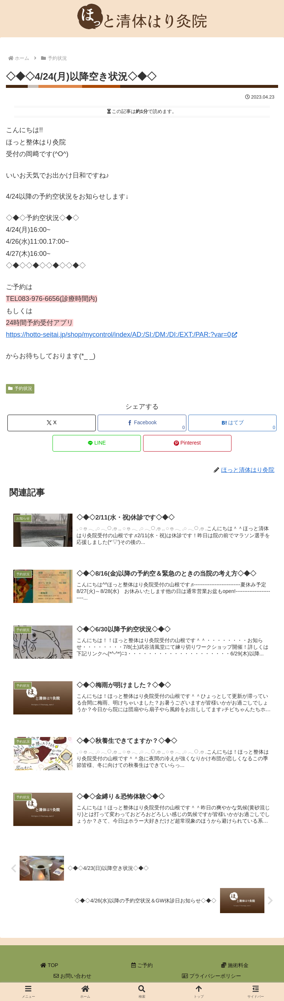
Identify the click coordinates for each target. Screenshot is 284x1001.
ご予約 (142, 966)
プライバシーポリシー (211, 977)
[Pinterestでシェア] (187, 443)
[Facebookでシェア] (142, 423)
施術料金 (234, 966)
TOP (49, 966)
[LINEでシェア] (97, 443)
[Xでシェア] (51, 423)
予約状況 (20, 388)
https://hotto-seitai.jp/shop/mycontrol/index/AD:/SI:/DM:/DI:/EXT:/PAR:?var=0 (121, 334)
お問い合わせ (72, 977)
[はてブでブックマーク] (232, 423)
